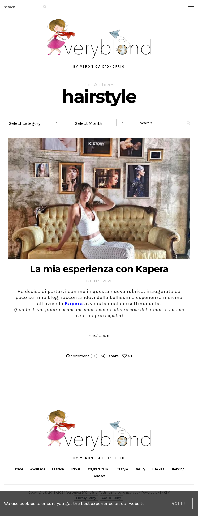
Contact (99, 476)
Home (18, 469)
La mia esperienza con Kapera (99, 269)
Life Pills (158, 469)
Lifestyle (121, 469)
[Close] (179, 503)
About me (37, 469)
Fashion (58, 469)
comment (84, 356)
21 (130, 356)
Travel (75, 469)
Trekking (177, 469)
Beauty (140, 469)
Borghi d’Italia (97, 469)
